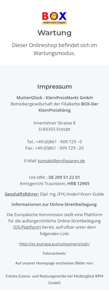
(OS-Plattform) (27, 227)
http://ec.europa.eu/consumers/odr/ (54, 244)
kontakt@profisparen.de (61, 161)
